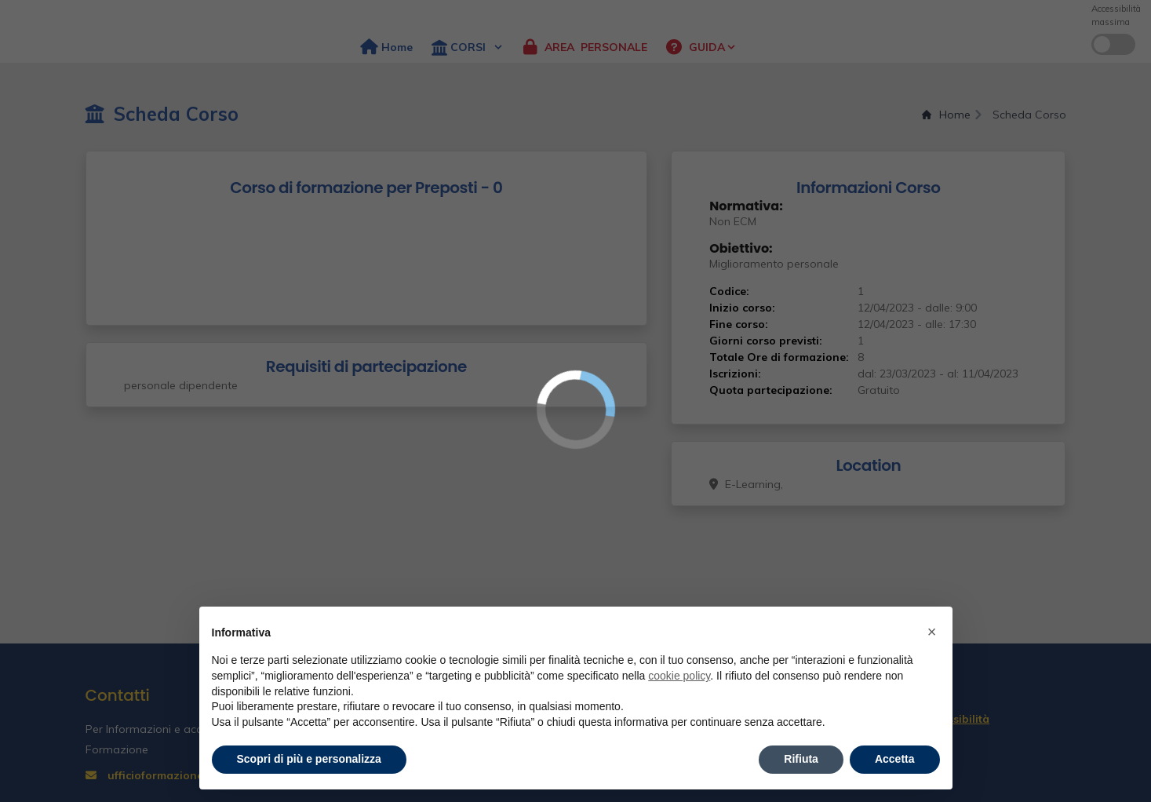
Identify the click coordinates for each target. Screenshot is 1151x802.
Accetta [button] (895, 759)
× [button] (932, 631)
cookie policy (679, 675)
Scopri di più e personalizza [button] (309, 759)
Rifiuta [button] (801, 759)
